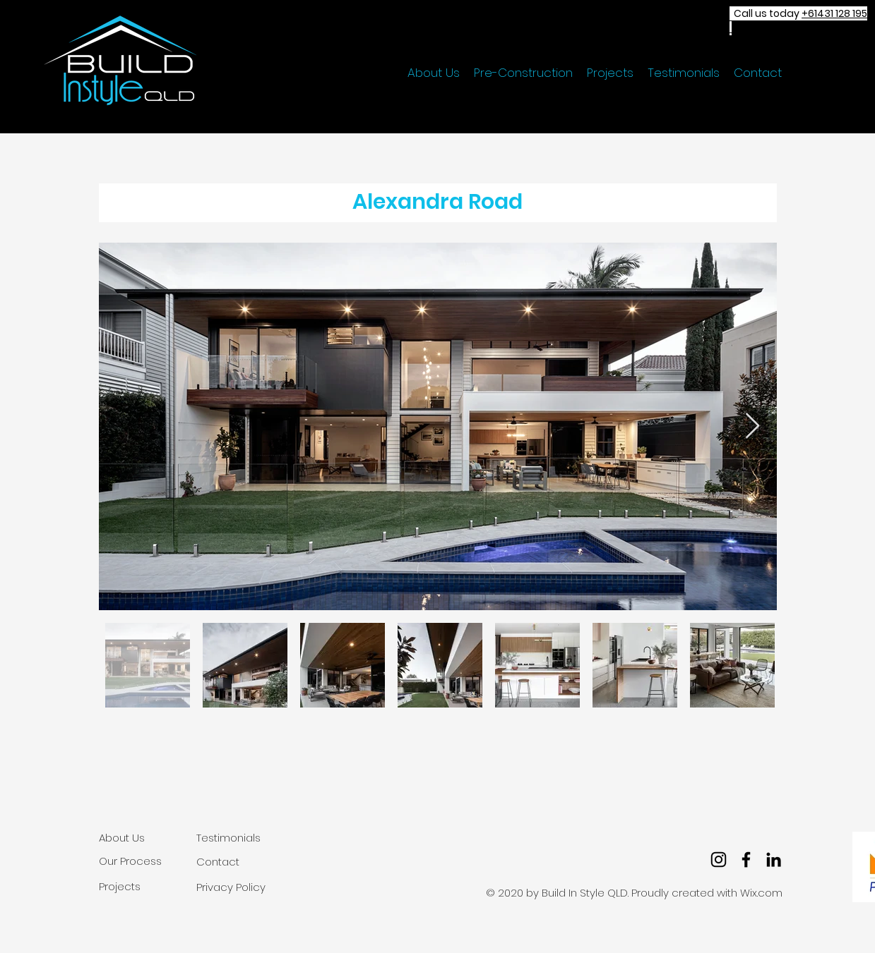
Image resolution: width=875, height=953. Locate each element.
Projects (120, 886)
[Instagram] (718, 859)
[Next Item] (752, 426)
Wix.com (761, 892)
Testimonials (228, 837)
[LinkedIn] (773, 859)
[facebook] (746, 859)
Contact (217, 861)
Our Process (130, 861)
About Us (122, 837)
